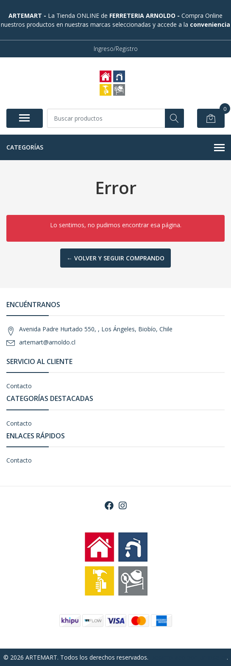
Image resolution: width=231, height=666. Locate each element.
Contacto (19, 386)
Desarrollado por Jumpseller (188, 657)
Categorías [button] (115, 147)
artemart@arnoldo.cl (47, 342)
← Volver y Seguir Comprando (115, 258)
